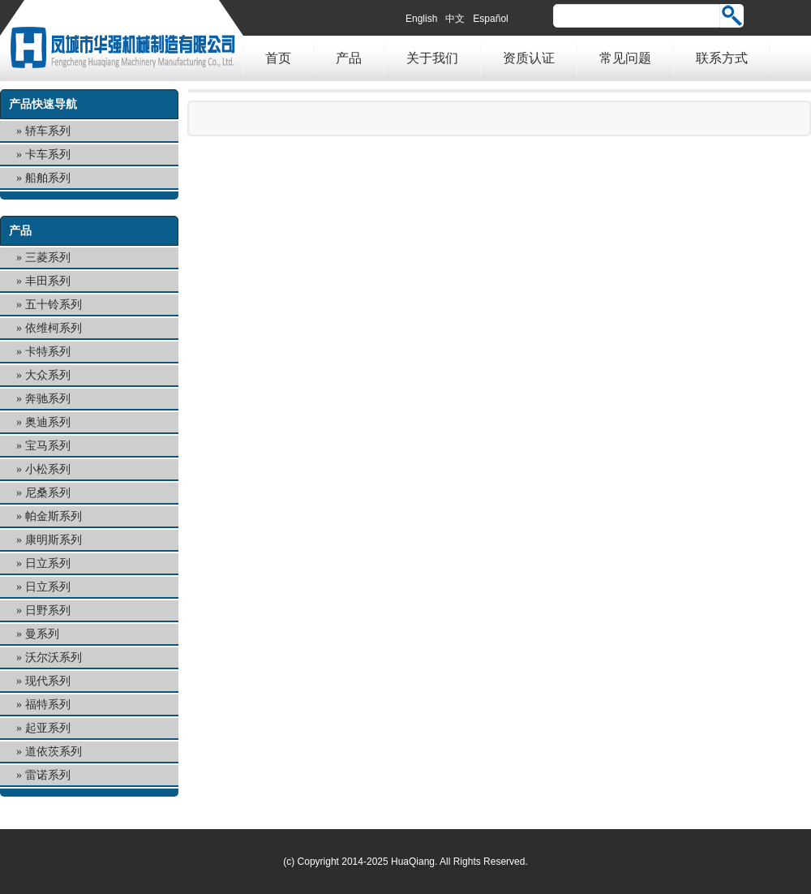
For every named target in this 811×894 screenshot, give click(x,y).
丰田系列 (48, 281)
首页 (278, 58)
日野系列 (48, 610)
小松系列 (48, 469)
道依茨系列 (53, 752)
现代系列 (48, 681)
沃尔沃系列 (53, 657)
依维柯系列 (53, 328)
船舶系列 (48, 178)
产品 (349, 58)
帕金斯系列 (53, 516)
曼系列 (42, 634)
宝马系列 (48, 446)
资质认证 (529, 58)
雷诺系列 (48, 775)
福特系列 (48, 704)
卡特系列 (48, 352)
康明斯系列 (53, 540)
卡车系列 (48, 154)
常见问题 (625, 58)
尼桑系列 (48, 493)
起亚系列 (48, 728)
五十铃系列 (53, 305)
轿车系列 (48, 131)
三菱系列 (48, 257)
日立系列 (48, 563)
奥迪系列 (48, 422)
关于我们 (432, 58)
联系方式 (722, 58)
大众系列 (48, 375)
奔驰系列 (48, 399)
